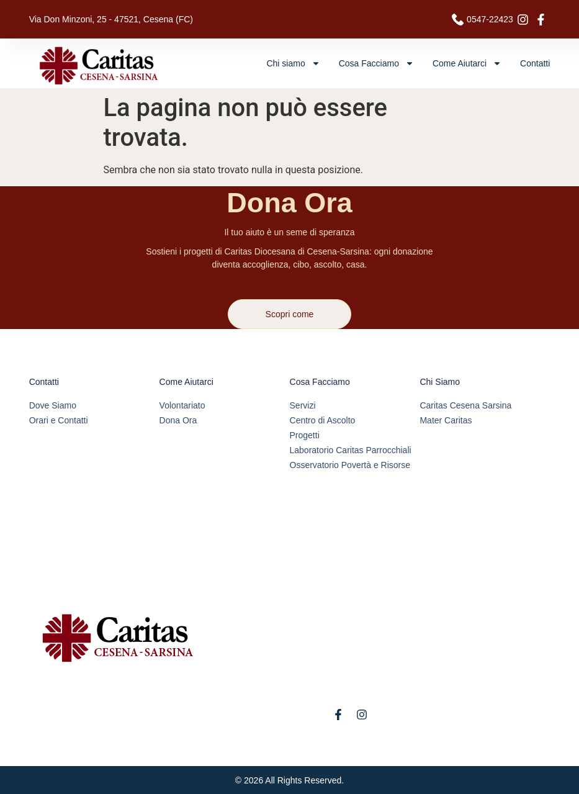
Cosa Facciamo (376, 63)
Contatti (535, 63)
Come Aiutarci (467, 63)
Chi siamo (293, 63)
